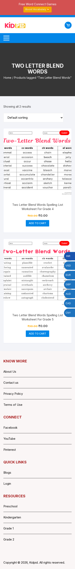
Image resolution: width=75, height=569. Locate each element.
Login (7, 483)
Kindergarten (12, 517)
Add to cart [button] (37, 223)
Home (7, 77)
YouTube (9, 439)
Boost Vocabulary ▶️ (37, 9)
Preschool (10, 506)
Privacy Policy (13, 394)
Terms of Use (12, 405)
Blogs (7, 472)
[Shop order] (33, 117)
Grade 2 (8, 539)
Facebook (10, 427)
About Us (9, 371)
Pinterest (9, 450)
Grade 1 (8, 528)
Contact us (10, 382)
